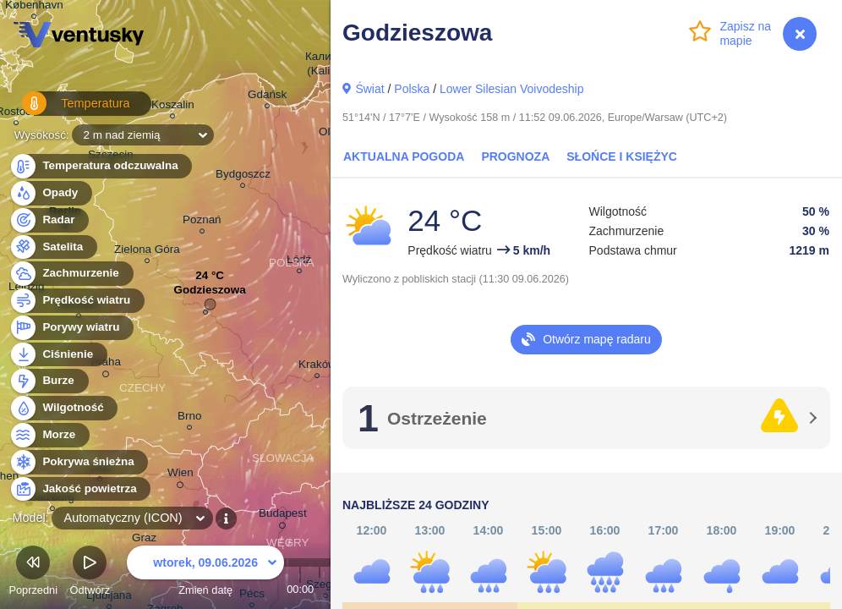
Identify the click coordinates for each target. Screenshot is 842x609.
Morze (49, 435)
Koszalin (172, 107)
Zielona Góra (147, 252)
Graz (144, 540)
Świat (369, 89)
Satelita (53, 247)
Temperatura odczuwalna (100, 166)
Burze (48, 381)
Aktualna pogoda (403, 156)
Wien (180, 475)
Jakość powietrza (80, 489)
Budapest (283, 516)
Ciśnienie (58, 355)
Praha (105, 364)
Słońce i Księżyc (621, 156)
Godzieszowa (210, 293)
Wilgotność (63, 408)
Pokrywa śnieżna (78, 462)
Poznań (202, 222)
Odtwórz (90, 573)
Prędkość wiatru (76, 300)
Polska (411, 89)
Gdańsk (267, 97)
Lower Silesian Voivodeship (511, 89)
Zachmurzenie (71, 273)
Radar (49, 220)
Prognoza (515, 156)
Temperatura (67, 109)
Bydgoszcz (243, 176)
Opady (50, 193)
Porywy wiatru (71, 327)
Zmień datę (205, 573)
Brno (189, 418)
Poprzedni (32, 573)
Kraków (317, 367)
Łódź (299, 262)
